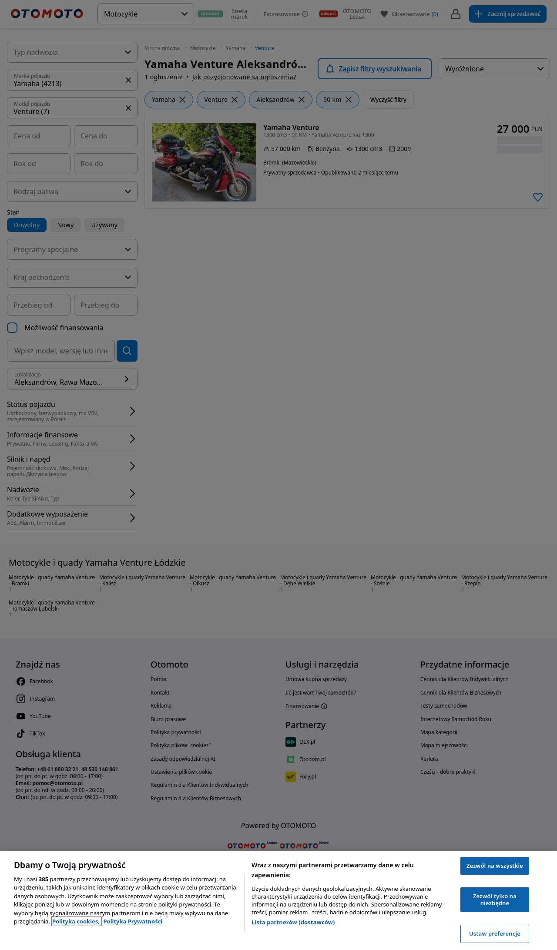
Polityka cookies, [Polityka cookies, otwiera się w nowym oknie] (76, 921)
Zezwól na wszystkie (494, 865)
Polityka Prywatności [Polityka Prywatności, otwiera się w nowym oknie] (132, 921)
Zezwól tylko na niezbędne (495, 899)
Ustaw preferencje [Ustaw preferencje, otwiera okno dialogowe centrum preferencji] (494, 933)
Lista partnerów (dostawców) (293, 922)
